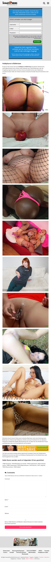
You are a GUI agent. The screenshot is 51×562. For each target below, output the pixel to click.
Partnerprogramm (21, 552)
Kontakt (12, 552)
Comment (7, 479)
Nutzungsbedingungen (18, 550)
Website (7, 513)
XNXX (27, 558)
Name (7, 499)
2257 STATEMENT (31, 550)
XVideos (31, 558)
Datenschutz (6, 550)
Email (6, 506)
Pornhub (41, 557)
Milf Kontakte (32, 552)
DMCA (40, 550)
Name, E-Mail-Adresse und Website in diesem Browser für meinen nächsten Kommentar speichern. (24, 522)
